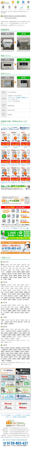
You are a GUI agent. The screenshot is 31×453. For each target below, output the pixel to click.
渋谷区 (7, 288)
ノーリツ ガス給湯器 (16, 415)
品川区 (16, 286)
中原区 (27, 270)
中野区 (12, 288)
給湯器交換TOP (4, 11)
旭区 (11, 264)
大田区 (25, 286)
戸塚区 (22, 266)
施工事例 (10, 11)
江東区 (12, 286)
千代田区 (9, 285)
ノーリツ (9, 9)
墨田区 (7, 286)
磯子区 (19, 264)
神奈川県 (6, 262)
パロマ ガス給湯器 (26, 415)
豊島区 (21, 288)
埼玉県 (5, 302)
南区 (24, 268)
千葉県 (5, 317)
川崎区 (9, 270)
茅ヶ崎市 (14, 273)
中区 (6, 268)
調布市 (25, 296)
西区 (10, 268)
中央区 (14, 285)
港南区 (5, 266)
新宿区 (22, 285)
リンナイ (3, 9)
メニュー (28, 3)
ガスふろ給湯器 (16, 97)
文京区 (27, 285)
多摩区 (22, 270)
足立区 (14, 290)
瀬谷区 (17, 266)
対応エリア (22, 9)
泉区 (15, 264)
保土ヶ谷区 (15, 268)
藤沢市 (28, 272)
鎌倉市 (20, 275)
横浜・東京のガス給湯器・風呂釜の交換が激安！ (15, 440)
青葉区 (7, 264)
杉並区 (16, 288)
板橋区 (5, 290)
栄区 (13, 266)
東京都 (5, 282)
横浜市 (2, 264)
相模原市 (9, 272)
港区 (18, 285)
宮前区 (2, 272)
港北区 (9, 266)
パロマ (15, 9)
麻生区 (5, 270)
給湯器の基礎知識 (22, 417)
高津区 (17, 270)
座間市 (19, 272)
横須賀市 (5, 277)
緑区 (20, 268)
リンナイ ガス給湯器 (5, 415)
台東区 (2, 286)
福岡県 (5, 326)
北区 (25, 288)
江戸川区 (24, 290)
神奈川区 (24, 264)
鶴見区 (2, 268)
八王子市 (6, 292)
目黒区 (21, 286)
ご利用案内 (28, 9)
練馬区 (9, 290)
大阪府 (5, 345)
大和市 (14, 272)
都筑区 (27, 266)
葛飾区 (19, 290)
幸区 (13, 270)
